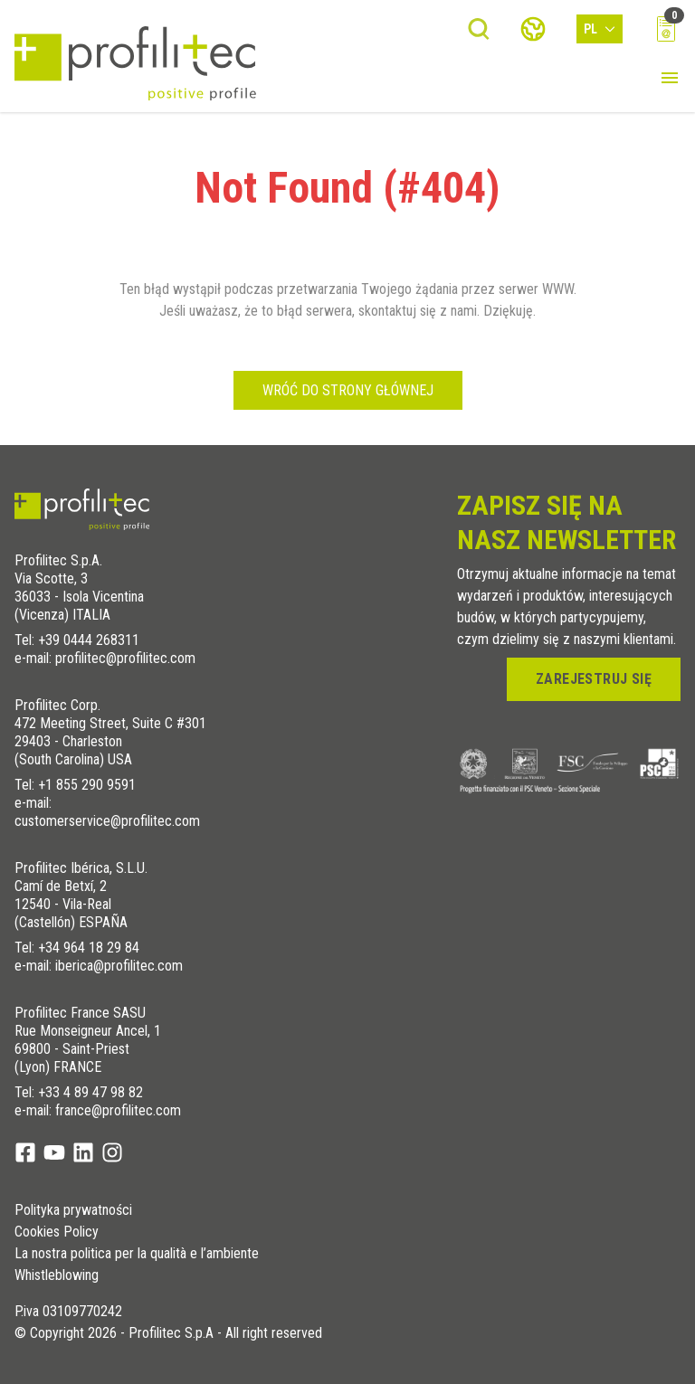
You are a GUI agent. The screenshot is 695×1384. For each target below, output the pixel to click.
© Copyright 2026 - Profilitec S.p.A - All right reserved (168, 1333)
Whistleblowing (56, 1275)
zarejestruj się (594, 678)
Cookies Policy (56, 1232)
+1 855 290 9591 (87, 784)
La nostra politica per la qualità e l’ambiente (136, 1254)
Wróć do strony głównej (347, 390)
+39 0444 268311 (88, 640)
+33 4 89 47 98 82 (90, 1092)
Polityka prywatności (73, 1210)
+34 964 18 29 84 (88, 947)
